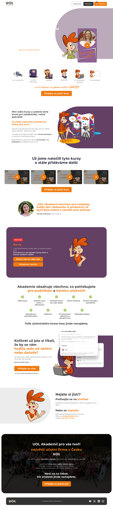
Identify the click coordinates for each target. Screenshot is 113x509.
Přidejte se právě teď (56, 484)
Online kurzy (77, 4)
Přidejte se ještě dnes (56, 93)
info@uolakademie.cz (70, 416)
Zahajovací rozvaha (28, 264)
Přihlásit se (88, 4)
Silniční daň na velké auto (28, 259)
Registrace (101, 3)
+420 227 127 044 (67, 418)
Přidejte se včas (27, 368)
